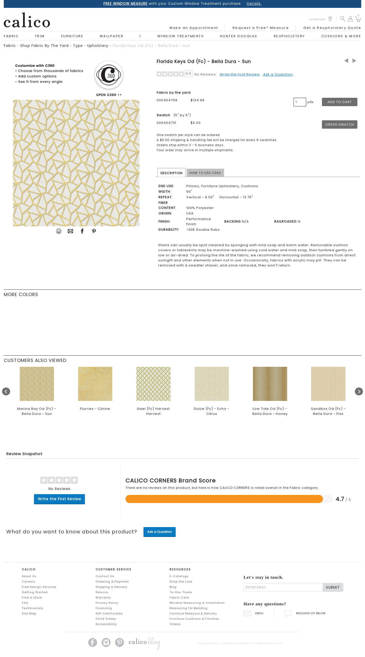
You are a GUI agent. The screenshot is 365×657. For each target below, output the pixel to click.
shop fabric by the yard (44, 45)
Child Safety (106, 619)
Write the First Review (240, 74)
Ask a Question (278, 74)
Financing (104, 608)
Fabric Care (179, 597)
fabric (10, 45)
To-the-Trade (181, 592)
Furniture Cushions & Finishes (194, 619)
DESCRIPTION (171, 173)
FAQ (25, 603)
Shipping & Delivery (111, 587)
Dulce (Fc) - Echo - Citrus (211, 411)
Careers (28, 581)
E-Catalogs (179, 576)
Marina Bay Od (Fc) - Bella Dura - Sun (36, 411)
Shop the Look (181, 581)
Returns (102, 592)
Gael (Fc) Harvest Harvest (153, 411)
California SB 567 (235, 643)
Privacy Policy (107, 603)
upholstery (97, 45)
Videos (175, 624)
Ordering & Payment (112, 581)
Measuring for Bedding (189, 608)
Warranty (103, 597)
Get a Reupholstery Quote (332, 27)
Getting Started (35, 592)
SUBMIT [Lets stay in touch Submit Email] (333, 587)
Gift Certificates (109, 613)
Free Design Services (39, 587)
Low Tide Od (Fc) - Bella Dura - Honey (270, 411)
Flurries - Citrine (95, 408)
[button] (343, 18)
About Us (29, 576)
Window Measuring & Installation (197, 603)
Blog (173, 587)
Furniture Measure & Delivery (193, 613)
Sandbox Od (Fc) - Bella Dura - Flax (328, 411)
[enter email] (283, 587)
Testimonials (32, 608)
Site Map (29, 613)
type (78, 45)
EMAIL (254, 613)
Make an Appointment (194, 27)
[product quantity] (300, 102)
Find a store (32, 597)
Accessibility (106, 624)
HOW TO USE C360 (205, 173)
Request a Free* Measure (261, 27)
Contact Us (105, 576)
